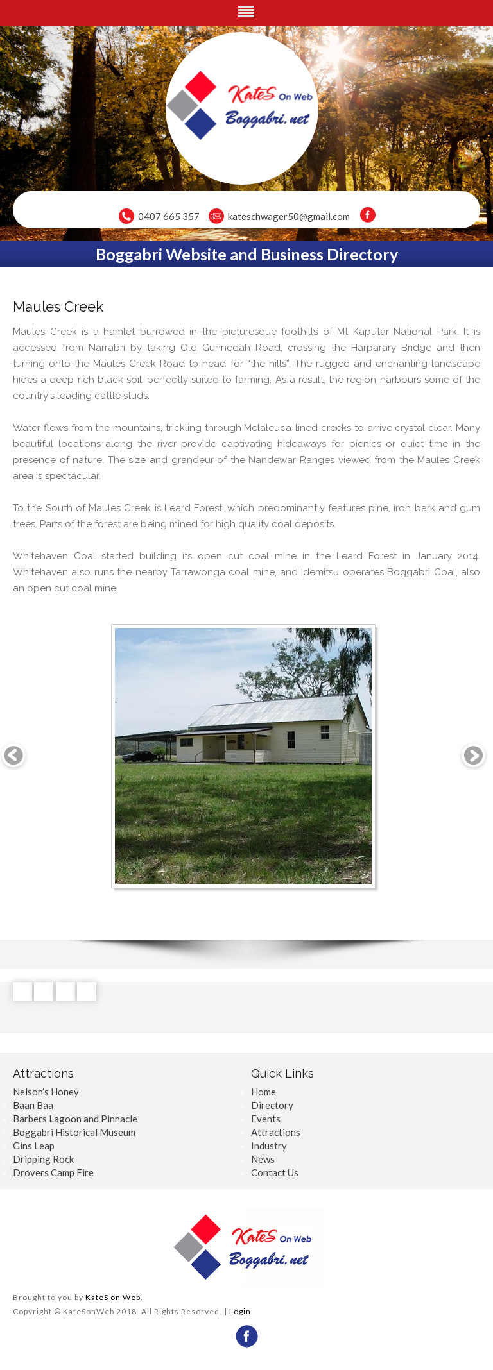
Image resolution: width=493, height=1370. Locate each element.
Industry (269, 1145)
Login (240, 1311)
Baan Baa (33, 1105)
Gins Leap (34, 1145)
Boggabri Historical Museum (74, 1132)
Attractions (275, 1132)
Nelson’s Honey (46, 1091)
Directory (272, 1105)
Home (263, 1091)
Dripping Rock (43, 1159)
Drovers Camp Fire (53, 1172)
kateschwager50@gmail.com (289, 216)
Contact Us (274, 1172)
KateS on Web (113, 1297)
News (263, 1159)
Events (266, 1118)
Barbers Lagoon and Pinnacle (75, 1118)
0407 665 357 (169, 216)
